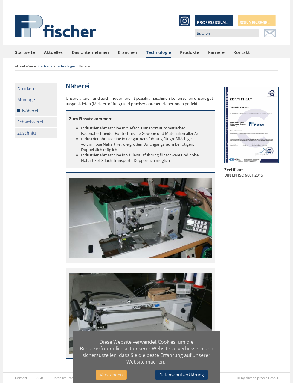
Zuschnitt (26, 133)
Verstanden (111, 375)
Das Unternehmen (90, 52)
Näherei (30, 111)
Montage (26, 99)
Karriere (216, 52)
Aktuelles (53, 52)
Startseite (25, 52)
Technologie (158, 52)
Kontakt (242, 52)
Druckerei (27, 88)
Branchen (127, 52)
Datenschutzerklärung (181, 375)
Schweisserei (30, 122)
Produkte (189, 52)
